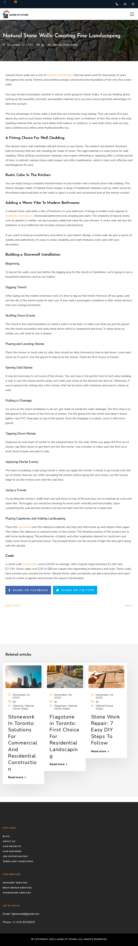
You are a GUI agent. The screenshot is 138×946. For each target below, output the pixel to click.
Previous (12, 605)
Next (129, 605)
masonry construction (60, 75)
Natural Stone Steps (65, 45)
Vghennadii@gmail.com (25, 914)
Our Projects (12, 846)
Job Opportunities (15, 856)
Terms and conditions (18, 861)
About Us (9, 841)
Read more (15, 777)
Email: (7, 914)
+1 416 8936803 (23, 922)
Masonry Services (15, 882)
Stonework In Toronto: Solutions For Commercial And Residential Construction (23, 742)
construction (29, 564)
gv (42, 45)
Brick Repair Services (17, 887)
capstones (24, 527)
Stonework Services (17, 892)
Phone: (7, 922)
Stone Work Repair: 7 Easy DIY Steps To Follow (105, 729)
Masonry (18, 706)
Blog (6, 836)
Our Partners (12, 851)
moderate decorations (19, 216)
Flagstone (60, 706)
